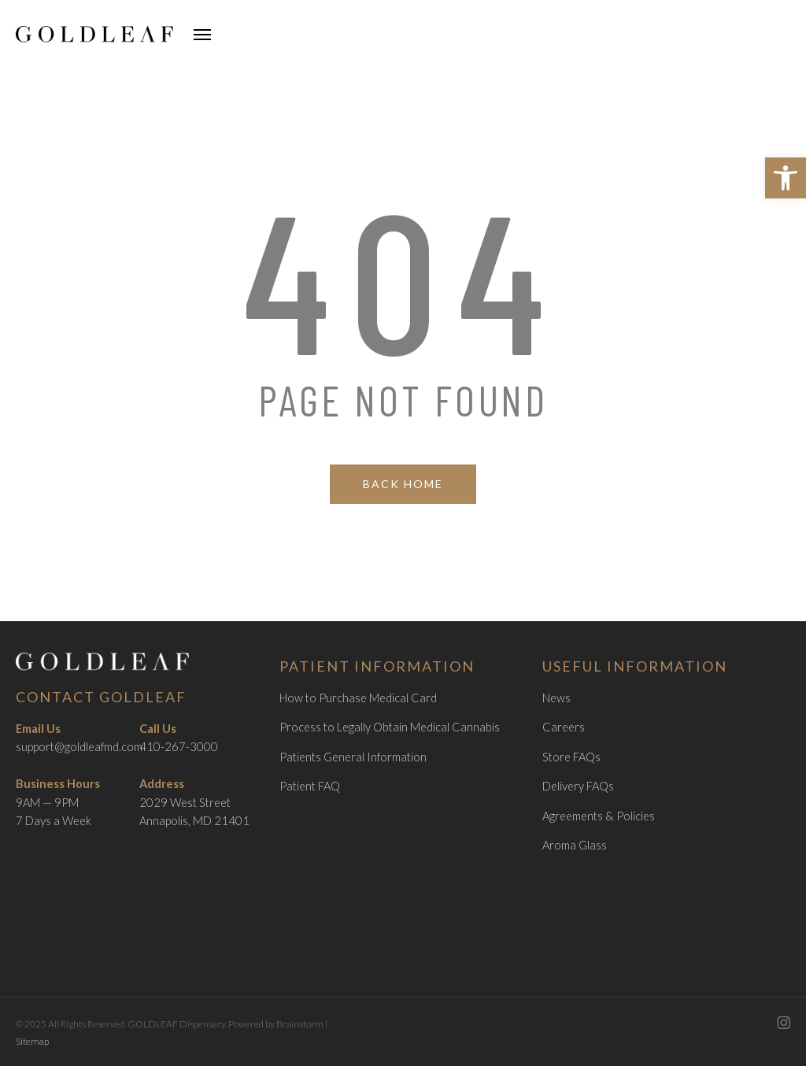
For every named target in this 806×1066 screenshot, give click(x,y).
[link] (785, 177)
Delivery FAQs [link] (578, 786)
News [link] (556, 698)
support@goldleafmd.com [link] (79, 746)
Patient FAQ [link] (309, 786)
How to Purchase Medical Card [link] (358, 698)
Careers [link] (563, 727)
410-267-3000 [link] (178, 746)
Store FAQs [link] (571, 757)
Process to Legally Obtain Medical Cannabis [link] (389, 727)
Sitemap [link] (32, 1041)
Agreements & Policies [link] (598, 816)
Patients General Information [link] (353, 757)
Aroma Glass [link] (574, 845)
